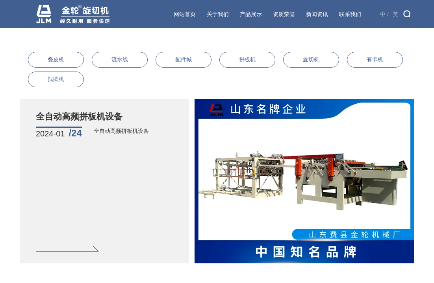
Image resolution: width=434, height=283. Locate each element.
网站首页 (185, 14)
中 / (384, 14)
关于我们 (218, 14)
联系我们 (350, 14)
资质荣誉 (284, 14)
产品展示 (251, 14)
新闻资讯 (317, 14)
